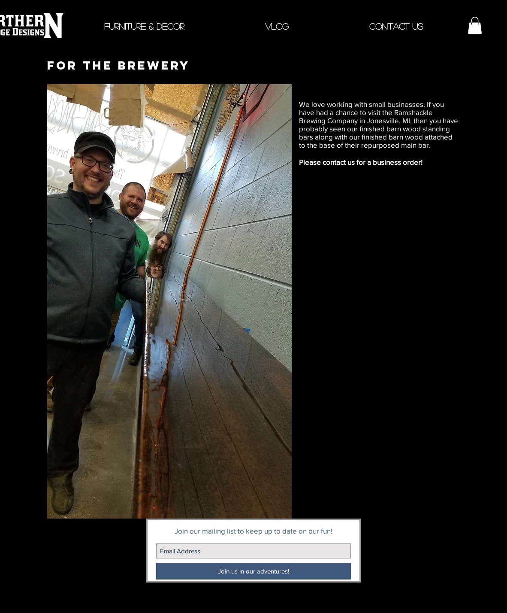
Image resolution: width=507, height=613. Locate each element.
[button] (143, 25)
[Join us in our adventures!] (253, 571)
